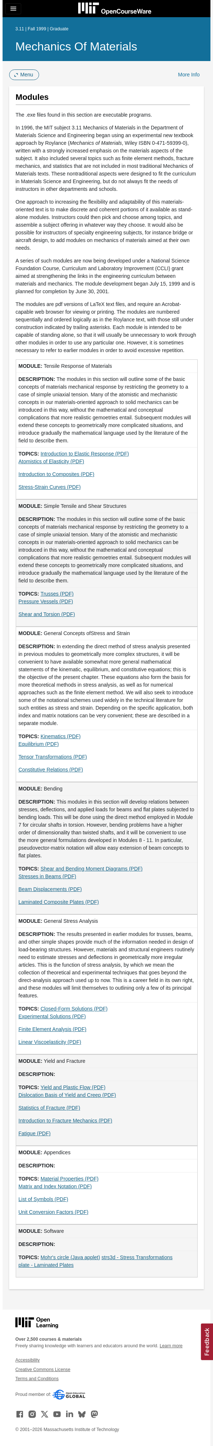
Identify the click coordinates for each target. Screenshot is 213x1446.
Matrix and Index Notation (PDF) (55, 1186)
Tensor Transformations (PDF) (53, 757)
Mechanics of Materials (76, 46)
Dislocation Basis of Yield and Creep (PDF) (67, 1095)
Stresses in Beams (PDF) (47, 876)
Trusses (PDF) (57, 594)
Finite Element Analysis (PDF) (53, 1029)
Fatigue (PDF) (35, 1133)
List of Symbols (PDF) (43, 1199)
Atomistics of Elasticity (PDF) (51, 461)
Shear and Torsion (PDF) (47, 614)
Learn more (171, 1345)
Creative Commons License (42, 1369)
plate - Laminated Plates (46, 1265)
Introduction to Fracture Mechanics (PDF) (66, 1121)
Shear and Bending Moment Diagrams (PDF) (91, 869)
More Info (188, 75)
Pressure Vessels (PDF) (46, 601)
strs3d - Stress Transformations (137, 1257)
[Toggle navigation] (13, 8)
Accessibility (27, 1360)
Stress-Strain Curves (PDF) (50, 487)
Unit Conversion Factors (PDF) (53, 1212)
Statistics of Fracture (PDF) (49, 1108)
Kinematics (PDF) (61, 736)
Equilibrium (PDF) (39, 744)
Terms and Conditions (36, 1378)
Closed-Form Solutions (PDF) (74, 1009)
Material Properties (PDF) (70, 1179)
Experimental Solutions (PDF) (52, 1016)
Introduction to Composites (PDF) (57, 474)
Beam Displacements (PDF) (50, 889)
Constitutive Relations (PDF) (51, 770)
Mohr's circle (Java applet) (70, 1257)
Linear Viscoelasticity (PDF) (50, 1042)
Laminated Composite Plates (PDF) (59, 902)
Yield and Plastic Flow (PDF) (73, 1087)
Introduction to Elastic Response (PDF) (85, 454)
